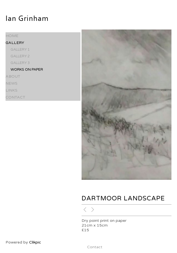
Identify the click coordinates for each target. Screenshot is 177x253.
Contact (15, 97)
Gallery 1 (20, 49)
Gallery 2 (20, 56)
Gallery (15, 42)
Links (11, 90)
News (11, 83)
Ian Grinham (27, 18)
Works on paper (27, 69)
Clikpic (35, 242)
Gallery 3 (20, 63)
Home (12, 35)
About (13, 76)
